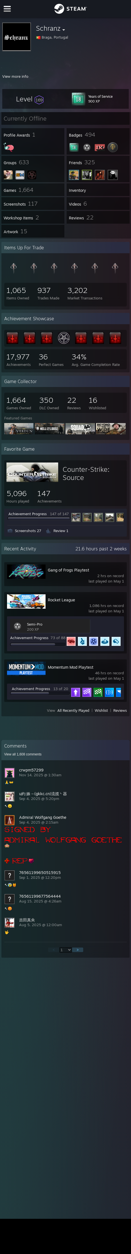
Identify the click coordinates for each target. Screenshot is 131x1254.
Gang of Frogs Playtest (68, 570)
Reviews (120, 710)
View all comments (23, 754)
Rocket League (61, 599)
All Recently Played (73, 710)
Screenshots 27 (28, 530)
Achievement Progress (27, 514)
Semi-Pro (34, 624)
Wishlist (101, 710)
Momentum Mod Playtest (70, 667)
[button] (30, 99)
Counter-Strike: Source (86, 473)
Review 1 (60, 530)
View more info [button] (15, 76)
